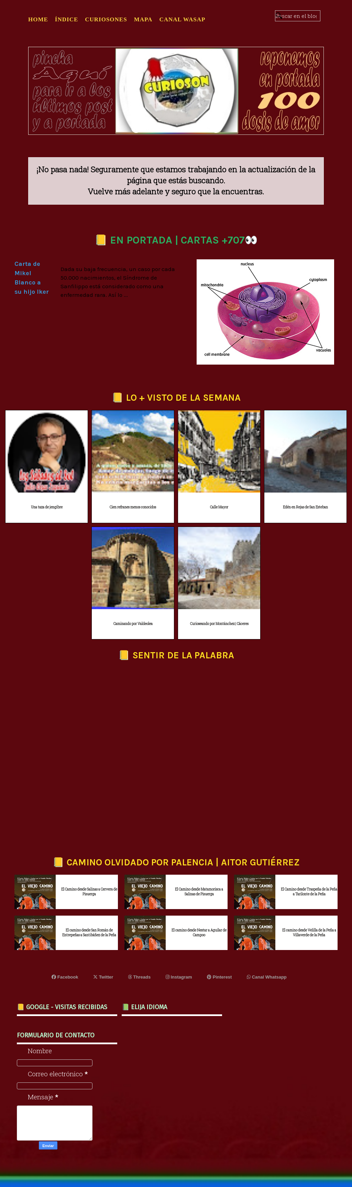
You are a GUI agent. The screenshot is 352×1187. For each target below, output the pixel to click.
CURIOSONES (106, 19)
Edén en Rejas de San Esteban (305, 507)
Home (38, 19)
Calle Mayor (219, 507)
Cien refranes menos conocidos (133, 507)
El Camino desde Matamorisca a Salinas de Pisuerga (199, 891)
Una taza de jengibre (47, 507)
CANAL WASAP (182, 19)
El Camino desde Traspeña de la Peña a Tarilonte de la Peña (309, 891)
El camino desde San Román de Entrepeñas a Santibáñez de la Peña (89, 932)
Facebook (65, 977)
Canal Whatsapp (267, 977)
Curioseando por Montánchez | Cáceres (219, 624)
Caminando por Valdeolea (133, 624)
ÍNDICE (66, 19)
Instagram (179, 977)
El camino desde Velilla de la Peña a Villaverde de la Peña (309, 932)
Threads (139, 977)
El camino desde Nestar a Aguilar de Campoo (199, 932)
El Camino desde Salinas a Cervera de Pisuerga (89, 891)
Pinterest (219, 977)
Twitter (103, 977)
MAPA (143, 19)
